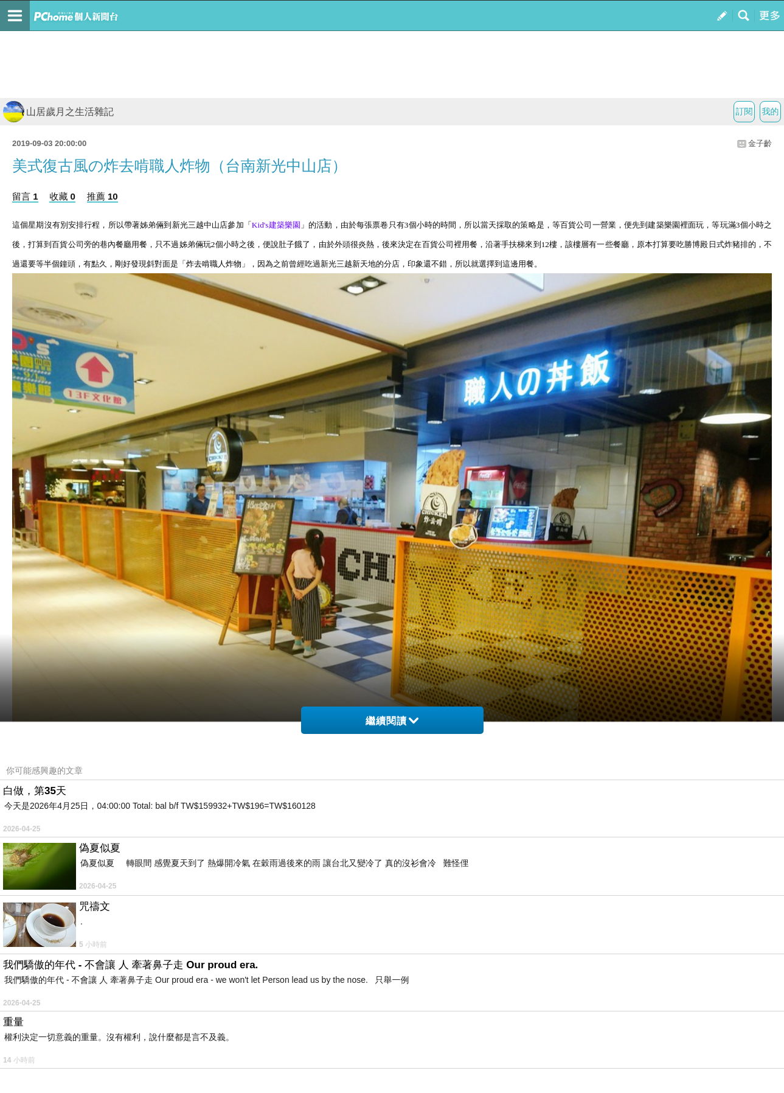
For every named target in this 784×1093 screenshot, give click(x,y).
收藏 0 (62, 196)
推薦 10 (102, 196)
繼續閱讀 (392, 721)
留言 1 (25, 196)
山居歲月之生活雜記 (58, 111)
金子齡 (760, 143)
